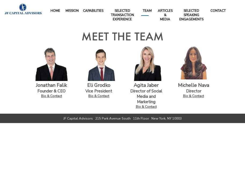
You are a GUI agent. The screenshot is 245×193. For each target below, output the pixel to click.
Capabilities (93, 11)
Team (147, 11)
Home (55, 11)
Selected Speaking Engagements (191, 15)
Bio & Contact (51, 96)
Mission (72, 11)
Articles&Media (165, 15)
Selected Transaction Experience (122, 15)
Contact (218, 11)
